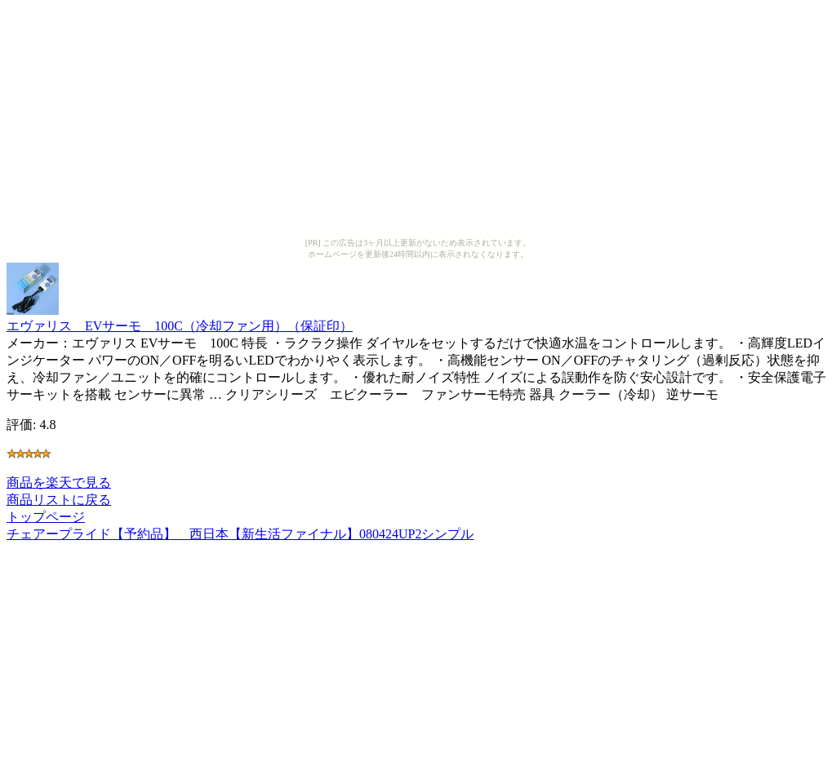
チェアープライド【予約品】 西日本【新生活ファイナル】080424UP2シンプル (240, 534)
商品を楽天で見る (59, 482)
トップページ (46, 517)
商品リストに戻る (59, 500)
